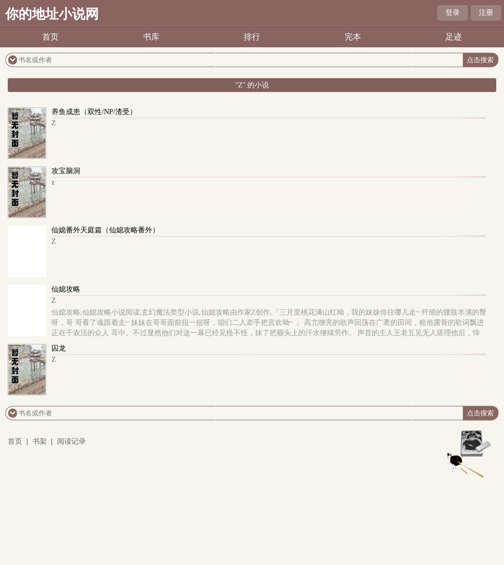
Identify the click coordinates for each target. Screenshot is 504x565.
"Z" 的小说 (251, 85)
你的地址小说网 (52, 14)
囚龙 (58, 348)
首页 (50, 36)
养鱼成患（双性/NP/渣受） (94, 112)
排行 (252, 36)
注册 (486, 12)
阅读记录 (71, 441)
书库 (151, 36)
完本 (353, 36)
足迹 (453, 36)
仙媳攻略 (65, 289)
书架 (39, 441)
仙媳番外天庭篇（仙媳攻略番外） (105, 230)
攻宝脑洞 (65, 171)
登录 (452, 12)
